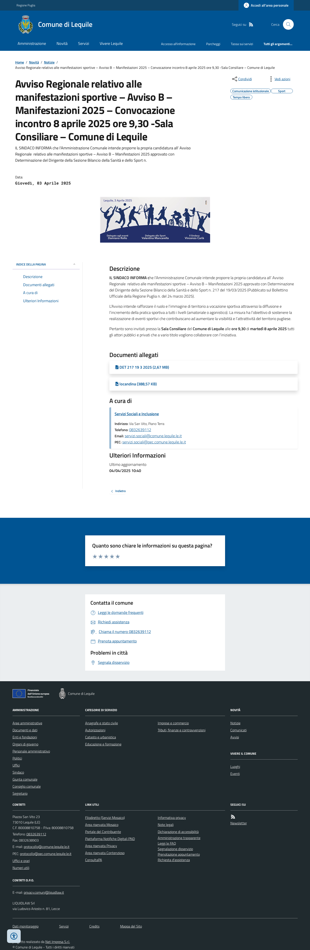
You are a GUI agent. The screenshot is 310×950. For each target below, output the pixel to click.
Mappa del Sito (131, 926)
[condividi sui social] (241, 78)
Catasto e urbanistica (100, 737)
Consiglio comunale (27, 786)
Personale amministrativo (31, 751)
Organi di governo (25, 744)
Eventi (235, 773)
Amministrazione (32, 43)
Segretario (20, 793)
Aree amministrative (27, 723)
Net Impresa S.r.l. (57, 941)
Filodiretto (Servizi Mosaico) (105, 817)
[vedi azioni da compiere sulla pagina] (279, 78)
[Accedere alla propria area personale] (266, 5)
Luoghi (235, 766)
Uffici (16, 765)
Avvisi (234, 737)
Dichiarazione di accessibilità (178, 831)
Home (19, 62)
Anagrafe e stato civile (101, 723)
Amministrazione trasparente (179, 837)
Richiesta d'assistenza (174, 859)
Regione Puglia (26, 5)
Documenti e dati (25, 730)
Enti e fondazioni (25, 737)
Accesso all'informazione (178, 43)
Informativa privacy (172, 817)
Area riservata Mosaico (101, 824)
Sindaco (18, 772)
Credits (94, 926)
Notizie (49, 62)
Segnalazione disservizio (175, 848)
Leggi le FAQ (167, 843)
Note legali (166, 824)
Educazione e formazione (103, 744)
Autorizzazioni (95, 730)
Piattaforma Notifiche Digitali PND (110, 838)
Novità (62, 43)
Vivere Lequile (111, 43)
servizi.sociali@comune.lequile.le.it (153, 436)
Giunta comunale (25, 779)
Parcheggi (213, 43)
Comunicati (238, 730)
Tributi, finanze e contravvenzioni (181, 730)
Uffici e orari (21, 860)
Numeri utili (21, 867)
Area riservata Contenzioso (105, 852)
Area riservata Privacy (101, 845)
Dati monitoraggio (26, 926)
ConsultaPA (93, 859)
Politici (17, 758)
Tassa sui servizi (242, 43)
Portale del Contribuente (103, 831)
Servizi (83, 43)
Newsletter (238, 823)
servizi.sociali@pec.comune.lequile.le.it (154, 442)
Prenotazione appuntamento (179, 854)
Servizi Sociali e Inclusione (137, 414)
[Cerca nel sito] (286, 24)
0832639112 (140, 430)
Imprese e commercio (173, 723)
